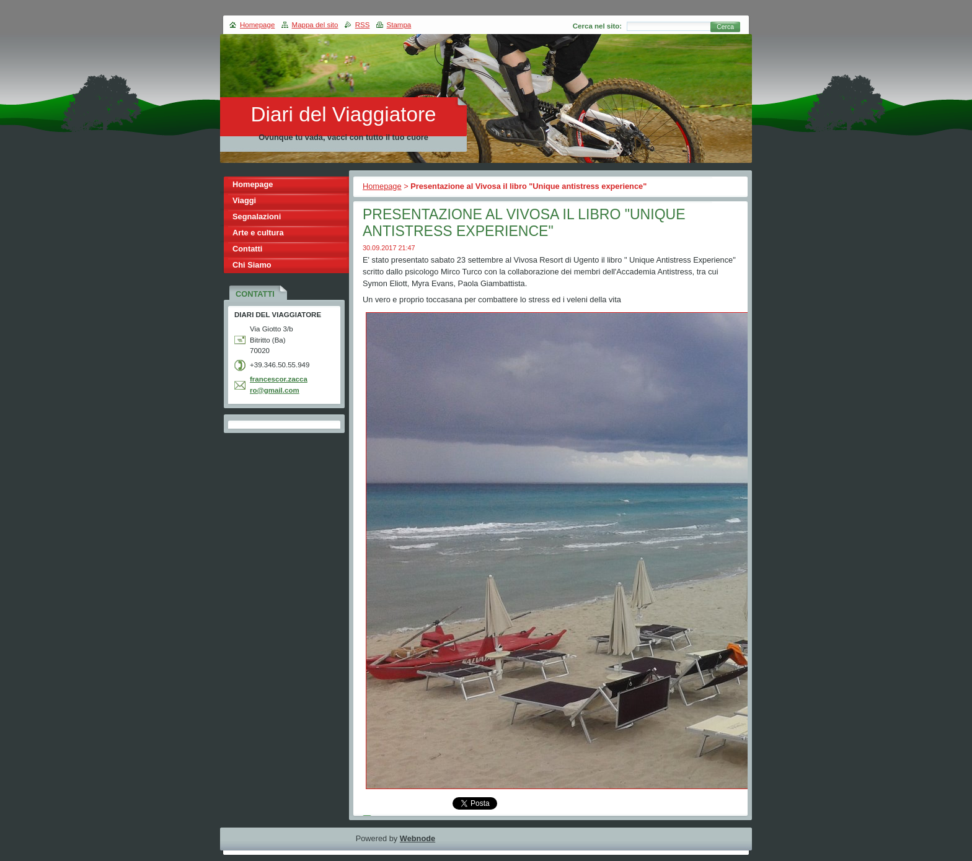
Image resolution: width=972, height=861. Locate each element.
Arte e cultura (258, 232)
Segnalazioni (256, 216)
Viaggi (244, 200)
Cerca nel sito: (597, 26)
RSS (362, 24)
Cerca (725, 27)
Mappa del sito (315, 24)
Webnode (417, 838)
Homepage (382, 186)
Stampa (399, 24)
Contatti (247, 248)
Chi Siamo (252, 264)
